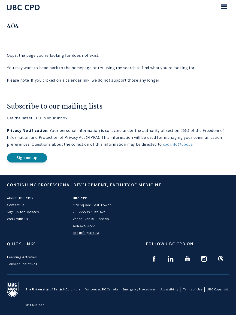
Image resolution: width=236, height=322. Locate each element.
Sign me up (27, 157)
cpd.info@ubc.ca (178, 144)
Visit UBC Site (34, 305)
